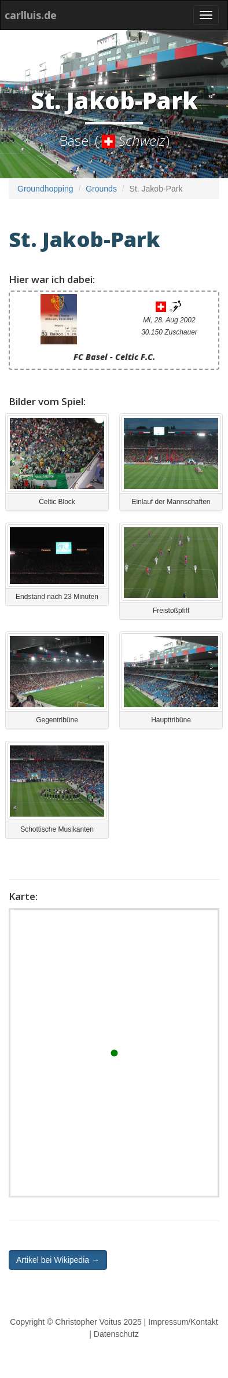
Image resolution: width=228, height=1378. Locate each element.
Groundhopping (45, 188)
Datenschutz (116, 1334)
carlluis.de (31, 15)
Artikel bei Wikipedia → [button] (58, 1260)
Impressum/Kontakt (183, 1321)
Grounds (101, 188)
